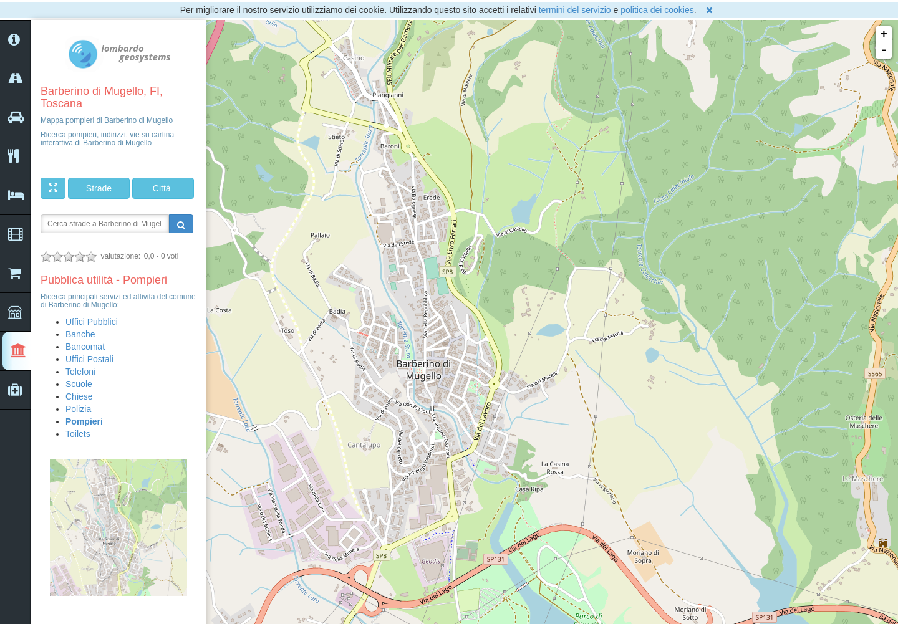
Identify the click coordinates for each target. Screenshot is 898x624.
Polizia (78, 409)
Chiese (79, 396)
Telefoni (80, 372)
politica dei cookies (657, 10)
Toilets (77, 434)
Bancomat (85, 347)
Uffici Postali (89, 359)
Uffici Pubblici (91, 322)
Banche (80, 334)
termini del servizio (575, 10)
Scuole (78, 384)
